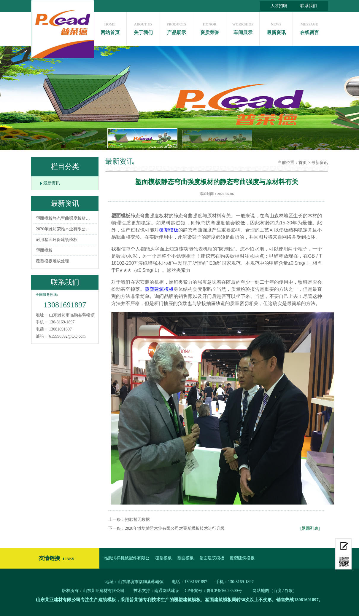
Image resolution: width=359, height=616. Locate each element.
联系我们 (308, 6)
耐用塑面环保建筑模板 (56, 239)
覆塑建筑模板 (159, 289)
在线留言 (309, 27)
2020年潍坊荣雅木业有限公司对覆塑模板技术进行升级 (175, 528)
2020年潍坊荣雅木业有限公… (63, 229)
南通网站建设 (166, 590)
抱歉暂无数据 (137, 519)
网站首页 (109, 27)
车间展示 (242, 27)
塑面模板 (44, 250)
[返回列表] (310, 528)
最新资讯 (276, 27)
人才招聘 (279, 6)
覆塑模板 (168, 229)
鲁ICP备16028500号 (224, 590)
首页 (302, 162)
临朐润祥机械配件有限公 (127, 558)
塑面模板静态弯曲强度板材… (63, 218)
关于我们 (143, 27)
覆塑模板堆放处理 (52, 261)
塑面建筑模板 (211, 558)
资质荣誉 (209, 27)
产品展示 (176, 27)
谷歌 (289, 590)
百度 (277, 590)
